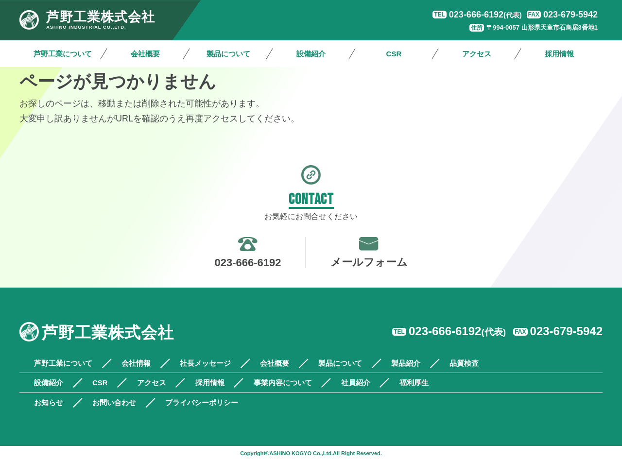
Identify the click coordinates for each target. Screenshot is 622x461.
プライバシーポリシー (201, 402)
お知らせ (48, 402)
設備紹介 (311, 54)
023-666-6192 (485, 14)
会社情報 (136, 363)
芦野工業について (63, 54)
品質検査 (464, 363)
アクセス (476, 54)
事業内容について (283, 382)
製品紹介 (405, 363)
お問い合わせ (114, 402)
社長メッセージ (205, 363)
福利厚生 (414, 382)
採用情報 (559, 54)
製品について (228, 54)
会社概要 (145, 54)
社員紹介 (355, 382)
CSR (394, 54)
